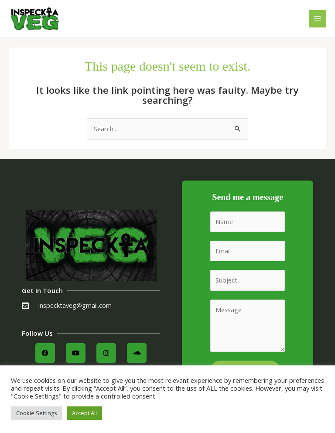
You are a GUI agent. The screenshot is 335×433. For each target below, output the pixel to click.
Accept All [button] (84, 413)
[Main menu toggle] (317, 18)
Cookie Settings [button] (36, 413)
